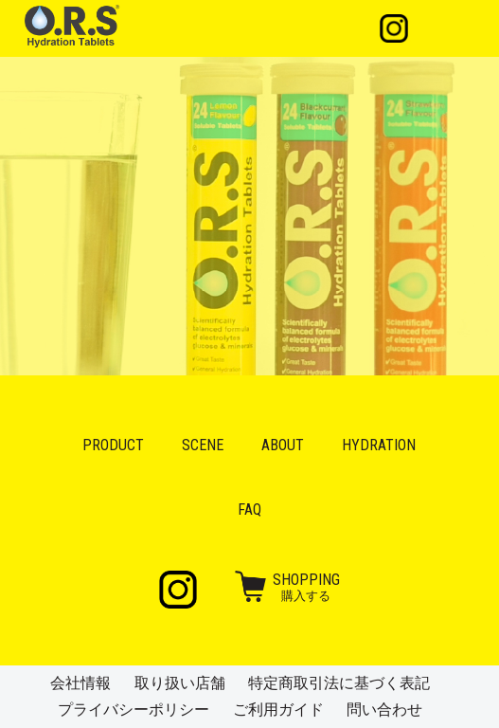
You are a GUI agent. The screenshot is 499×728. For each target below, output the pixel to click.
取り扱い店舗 (179, 683)
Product (113, 445)
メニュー (450, 28)
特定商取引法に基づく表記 (339, 683)
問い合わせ (384, 709)
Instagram (394, 28)
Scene (202, 445)
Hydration (379, 445)
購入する (306, 587)
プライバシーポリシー (133, 709)
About (282, 445)
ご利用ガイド (278, 709)
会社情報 (80, 683)
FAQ (249, 509)
